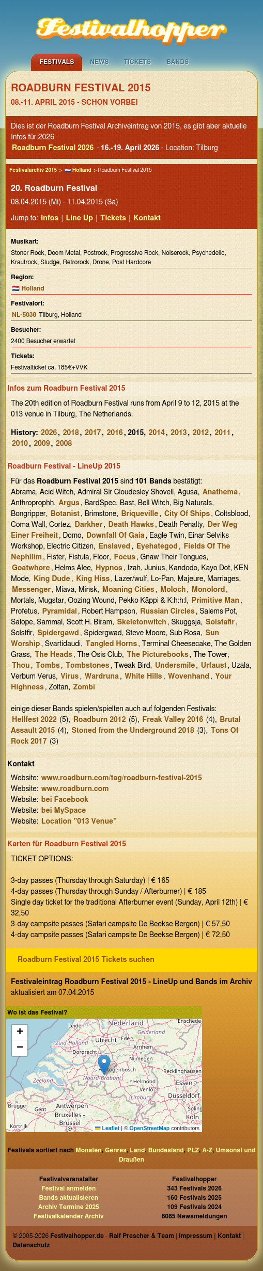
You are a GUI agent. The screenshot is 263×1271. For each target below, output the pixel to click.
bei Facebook (64, 799)
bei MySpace (63, 810)
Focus (124, 557)
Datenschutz (31, 1245)
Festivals (56, 62)
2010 (20, 443)
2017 (93, 433)
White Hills (143, 676)
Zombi (84, 687)
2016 (115, 433)
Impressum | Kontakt (210, 1236)
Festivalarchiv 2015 (33, 170)
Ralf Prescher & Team (141, 1236)
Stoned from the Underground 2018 (132, 730)
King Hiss (93, 579)
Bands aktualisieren (68, 1198)
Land (137, 1150)
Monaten (88, 1150)
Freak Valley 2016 (172, 719)
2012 (201, 433)
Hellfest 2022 (34, 719)
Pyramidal (59, 611)
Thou (21, 665)
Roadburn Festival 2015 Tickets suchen (86, 959)
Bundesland (166, 1150)
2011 (222, 433)
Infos (49, 218)
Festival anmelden (68, 1188)
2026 (49, 433)
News (99, 62)
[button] (104, 1064)
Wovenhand (188, 676)
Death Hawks (131, 524)
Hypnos (109, 568)
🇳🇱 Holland (78, 170)
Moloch (172, 589)
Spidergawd (58, 633)
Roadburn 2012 (99, 719)
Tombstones (87, 665)
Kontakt (147, 218)
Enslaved (114, 546)
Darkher (89, 524)
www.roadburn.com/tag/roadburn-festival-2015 (121, 778)
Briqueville (140, 514)
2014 (157, 433)
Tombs (48, 665)
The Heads (53, 654)
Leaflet (107, 1128)
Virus (69, 676)
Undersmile (175, 665)
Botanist (65, 514)
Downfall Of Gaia (115, 535)
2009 (42, 443)
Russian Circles (167, 611)
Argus (69, 503)
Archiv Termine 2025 (68, 1207)
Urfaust (214, 665)
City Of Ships (187, 514)
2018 (71, 433)
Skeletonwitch (141, 622)
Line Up (79, 218)
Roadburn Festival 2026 (53, 148)
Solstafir (220, 622)
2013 (179, 433)
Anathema (220, 492)
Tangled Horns (111, 644)
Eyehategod (157, 546)
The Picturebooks (158, 654)
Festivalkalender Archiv (69, 1216)
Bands (178, 62)
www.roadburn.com (75, 789)
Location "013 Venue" (79, 821)
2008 (64, 443)
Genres (116, 1150)
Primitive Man (215, 600)
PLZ (193, 1150)
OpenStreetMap (150, 1128)
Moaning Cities (128, 589)
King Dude (52, 579)
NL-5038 (24, 315)
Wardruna (102, 676)
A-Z (207, 1150)
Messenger (31, 589)
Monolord (208, 589)
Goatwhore (31, 568)
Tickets (137, 62)
